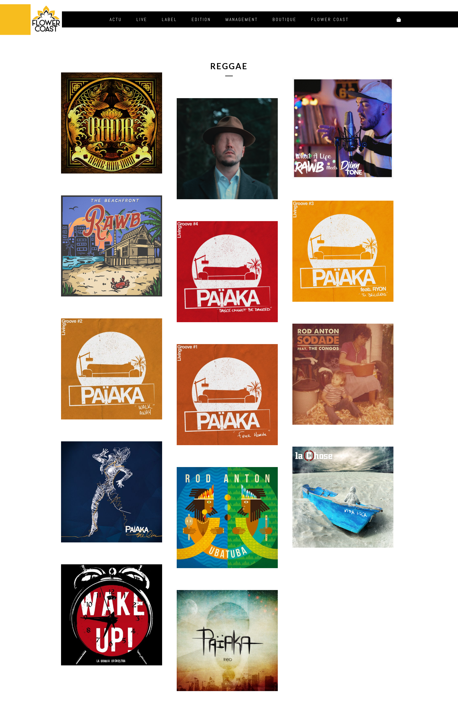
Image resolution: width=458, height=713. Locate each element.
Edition (201, 19)
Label (169, 19)
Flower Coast (330, 19)
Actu (116, 19)
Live (141, 19)
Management (241, 19)
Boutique (284, 19)
